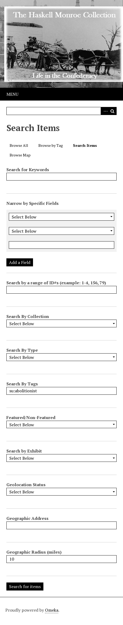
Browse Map (20, 155)
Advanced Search (105, 111)
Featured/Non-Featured (30, 417)
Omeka (51, 610)
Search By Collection (27, 316)
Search (113, 111)
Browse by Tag (50, 145)
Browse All (19, 145)
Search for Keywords (27, 169)
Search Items (85, 145)
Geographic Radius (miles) (33, 552)
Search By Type (22, 350)
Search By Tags (22, 384)
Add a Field (19, 262)
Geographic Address (27, 518)
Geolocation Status (26, 485)
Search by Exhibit (24, 451)
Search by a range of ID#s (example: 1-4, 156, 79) (56, 283)
